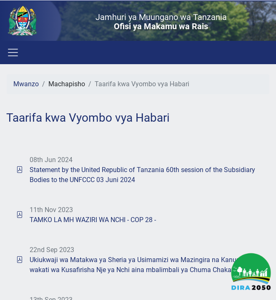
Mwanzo (26, 84)
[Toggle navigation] (12, 52)
